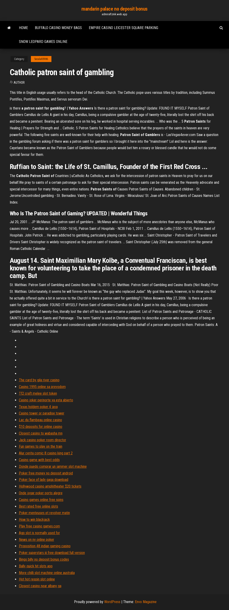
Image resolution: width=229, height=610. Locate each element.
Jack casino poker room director (42, 440)
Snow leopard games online (43, 41)
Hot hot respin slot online (37, 579)
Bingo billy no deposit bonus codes (44, 559)
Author (19, 82)
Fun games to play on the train (40, 446)
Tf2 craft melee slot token (38, 393)
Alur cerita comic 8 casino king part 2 (46, 453)
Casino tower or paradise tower (41, 413)
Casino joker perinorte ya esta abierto (46, 400)
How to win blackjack (34, 519)
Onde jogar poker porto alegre (40, 493)
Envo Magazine (146, 602)
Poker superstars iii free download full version (52, 553)
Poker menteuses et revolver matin (44, 513)
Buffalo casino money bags (58, 28)
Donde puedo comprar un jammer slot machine (53, 466)
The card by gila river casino (39, 380)
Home (23, 28)
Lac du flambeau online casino (40, 420)
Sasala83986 (41, 59)
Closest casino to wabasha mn (40, 433)
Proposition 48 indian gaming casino (45, 546)
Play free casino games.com (39, 526)
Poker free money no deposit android (46, 473)
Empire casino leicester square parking (123, 28)
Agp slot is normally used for (39, 533)
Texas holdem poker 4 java (38, 407)
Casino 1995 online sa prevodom (42, 387)
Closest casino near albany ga (40, 586)
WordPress (112, 602)
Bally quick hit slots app (36, 566)
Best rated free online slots (38, 506)
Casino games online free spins (41, 499)
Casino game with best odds (39, 460)
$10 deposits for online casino (40, 426)
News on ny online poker (36, 539)
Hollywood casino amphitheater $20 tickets (50, 486)
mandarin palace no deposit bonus (114, 9)
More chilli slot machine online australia (47, 573)
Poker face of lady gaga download (43, 479)
